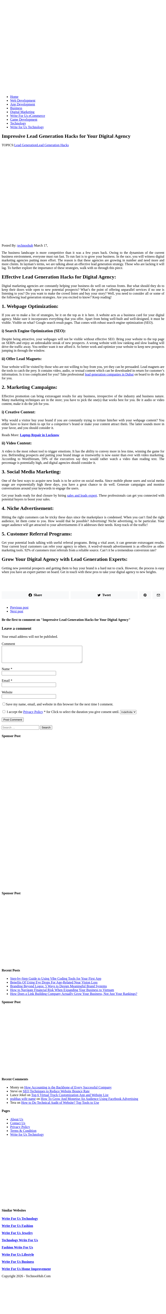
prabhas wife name (23, 1102)
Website (7, 695)
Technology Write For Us (20, 1243)
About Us (16, 1122)
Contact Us (17, 1126)
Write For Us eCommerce (27, 115)
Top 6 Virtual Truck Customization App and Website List (69, 1098)
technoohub (25, 245)
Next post (16, 611)
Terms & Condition (23, 1134)
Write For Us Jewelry (17, 1236)
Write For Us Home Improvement (26, 1272)
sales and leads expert (82, 495)
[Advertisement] (83, 62)
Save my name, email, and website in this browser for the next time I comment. (59, 707)
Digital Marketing (22, 112)
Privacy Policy (33, 715)
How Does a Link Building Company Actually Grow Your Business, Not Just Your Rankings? (73, 997)
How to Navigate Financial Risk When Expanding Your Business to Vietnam (62, 993)
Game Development (23, 119)
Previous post (19, 607)
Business (16, 108)
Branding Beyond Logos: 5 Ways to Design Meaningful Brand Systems (58, 989)
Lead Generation (25, 145)
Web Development (22, 100)
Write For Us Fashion (17, 1229)
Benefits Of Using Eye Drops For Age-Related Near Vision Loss (53, 985)
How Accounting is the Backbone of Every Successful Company (68, 1090)
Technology (18, 123)
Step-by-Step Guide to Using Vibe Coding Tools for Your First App (55, 981)
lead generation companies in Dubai (109, 374)
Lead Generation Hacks (53, 145)
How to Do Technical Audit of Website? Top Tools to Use (60, 1106)
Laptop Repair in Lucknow (39, 435)
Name (6, 672)
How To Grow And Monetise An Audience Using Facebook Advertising (89, 1102)
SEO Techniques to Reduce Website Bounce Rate (56, 1094)
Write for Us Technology (27, 127)
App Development (22, 104)
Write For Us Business (18, 1265)
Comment (8, 644)
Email (6, 684)
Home (14, 96)
